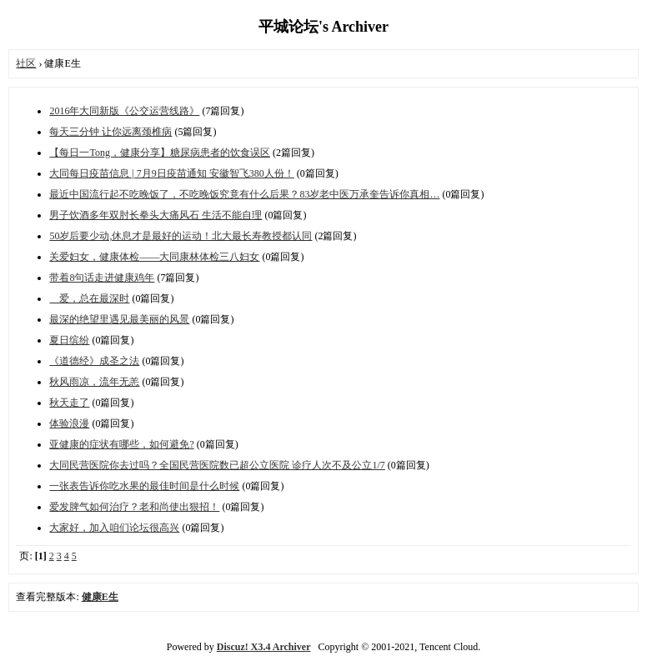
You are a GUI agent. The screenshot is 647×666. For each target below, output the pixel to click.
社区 (26, 63)
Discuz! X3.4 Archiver (264, 647)
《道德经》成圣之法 (94, 361)
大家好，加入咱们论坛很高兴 (114, 527)
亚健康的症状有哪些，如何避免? (121, 444)
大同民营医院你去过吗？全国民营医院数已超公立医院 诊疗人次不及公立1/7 (216, 465)
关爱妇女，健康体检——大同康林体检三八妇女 (154, 257)
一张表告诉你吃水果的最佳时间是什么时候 (144, 486)
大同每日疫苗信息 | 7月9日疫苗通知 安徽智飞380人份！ (171, 173)
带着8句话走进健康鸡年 (101, 277)
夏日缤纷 (69, 340)
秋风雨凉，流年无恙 (94, 382)
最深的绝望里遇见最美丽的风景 (119, 319)
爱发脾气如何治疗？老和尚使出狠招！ (134, 507)
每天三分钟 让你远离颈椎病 (110, 132)
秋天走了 (69, 402)
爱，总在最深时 (89, 298)
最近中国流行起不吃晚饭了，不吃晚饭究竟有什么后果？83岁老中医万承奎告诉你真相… (244, 194)
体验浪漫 (69, 423)
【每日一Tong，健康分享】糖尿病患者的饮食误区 (159, 152)
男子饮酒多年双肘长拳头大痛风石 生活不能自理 (155, 215)
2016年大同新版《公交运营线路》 (124, 111)
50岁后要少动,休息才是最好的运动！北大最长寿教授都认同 (180, 236)
